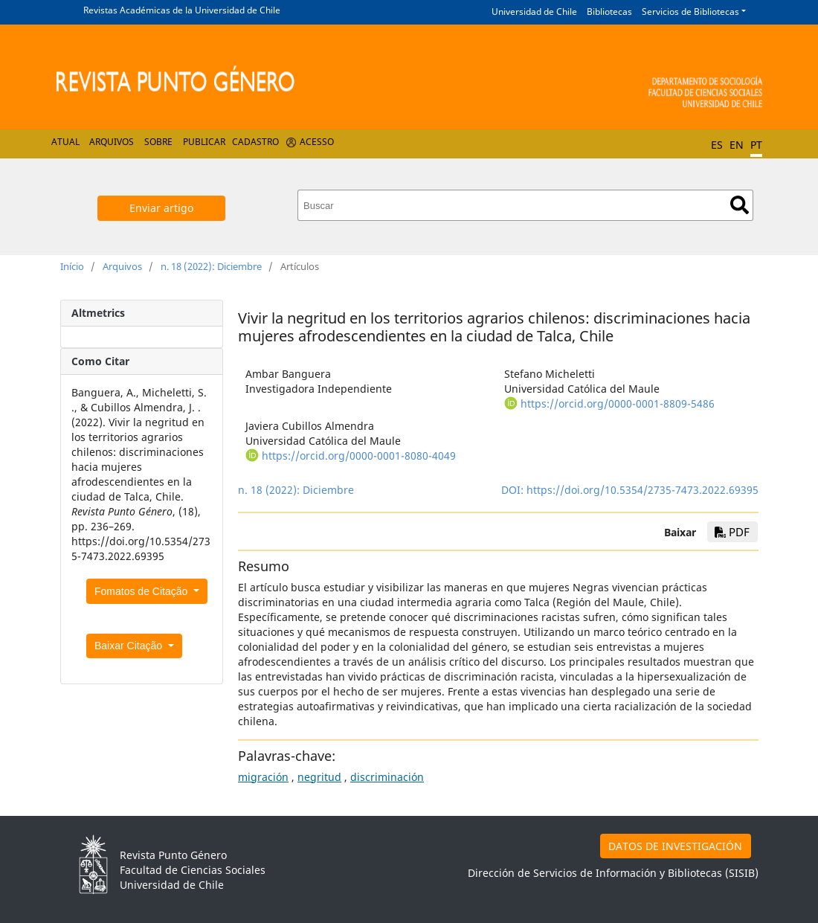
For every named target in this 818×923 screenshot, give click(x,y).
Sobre (158, 141)
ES (717, 145)
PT (756, 145)
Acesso (317, 141)
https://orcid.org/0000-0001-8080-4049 (359, 455)
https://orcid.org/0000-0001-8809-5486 (618, 403)
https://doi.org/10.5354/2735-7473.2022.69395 (642, 490)
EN (737, 145)
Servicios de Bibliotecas (690, 11)
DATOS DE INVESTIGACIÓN (675, 846)
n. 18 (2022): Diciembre (211, 266)
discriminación (387, 777)
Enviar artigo (161, 208)
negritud (319, 777)
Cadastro (255, 141)
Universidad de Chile (534, 11)
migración (263, 777)
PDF (732, 531)
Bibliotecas (609, 11)
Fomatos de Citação (142, 591)
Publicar (204, 141)
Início (72, 266)
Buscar (739, 205)
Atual (65, 141)
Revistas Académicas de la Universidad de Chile (181, 10)
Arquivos (111, 141)
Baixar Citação (129, 646)
